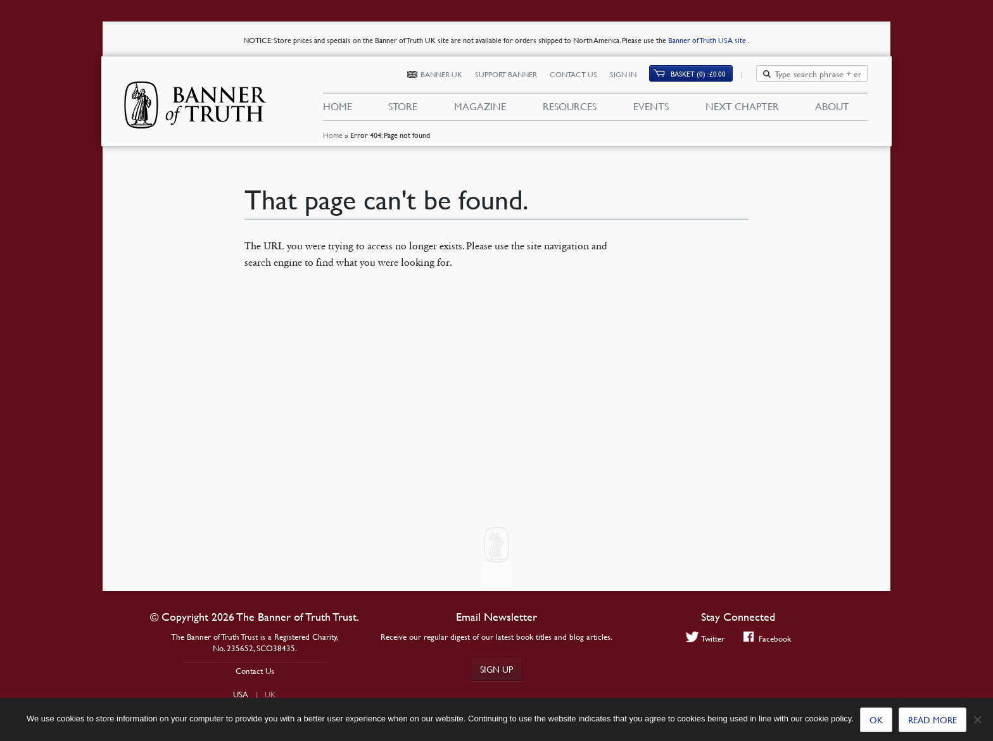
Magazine (480, 106)
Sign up (496, 669)
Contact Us (580, 74)
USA (240, 694)
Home (332, 135)
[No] (977, 719)
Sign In (630, 74)
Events (651, 106)
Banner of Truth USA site (708, 40)
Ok (876, 719)
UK (270, 694)
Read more (932, 719)
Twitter (705, 638)
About (832, 106)
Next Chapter (742, 106)
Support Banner (513, 74)
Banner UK (448, 74)
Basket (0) (705, 73)
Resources (570, 106)
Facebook (767, 638)
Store (402, 106)
